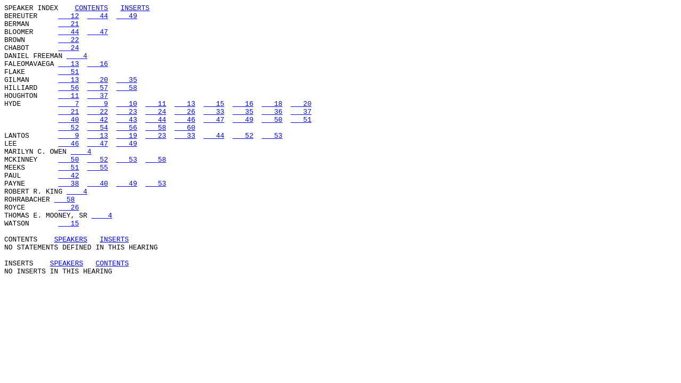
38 (68, 219)
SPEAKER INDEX (31, 9)
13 (68, 76)
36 (272, 133)
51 (68, 85)
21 (68, 28)
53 (272, 162)
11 (68, 114)
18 (272, 124)
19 (127, 162)
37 (97, 114)
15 (214, 124)
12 (68, 18)
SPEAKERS (70, 287)
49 (127, 18)
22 (68, 47)
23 (127, 133)
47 (97, 38)
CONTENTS (91, 9)
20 (97, 95)
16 (97, 76)
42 (97, 143)
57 (97, 105)
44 (97, 18)
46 (185, 143)
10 (127, 124)
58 (127, 105)
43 (127, 143)
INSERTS (135, 9)
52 (68, 152)
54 (97, 152)
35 (127, 95)
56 (68, 105)
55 (97, 200)
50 (272, 143)
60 (185, 152)
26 (185, 133)
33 (214, 133)
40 (68, 143)
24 (68, 57)
